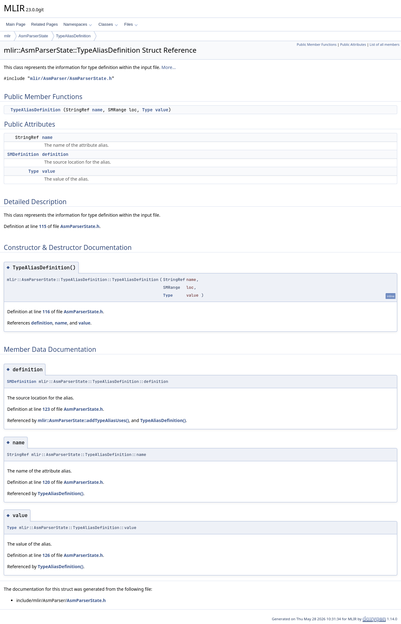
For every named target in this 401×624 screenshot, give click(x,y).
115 (42, 226)
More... (168, 67)
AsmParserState (33, 36)
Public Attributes (353, 44)
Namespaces (77, 24)
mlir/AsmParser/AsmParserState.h (71, 79)
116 (46, 312)
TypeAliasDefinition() (163, 420)
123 (46, 409)
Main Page (15, 24)
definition (55, 154)
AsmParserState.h (79, 226)
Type (147, 110)
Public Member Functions (316, 44)
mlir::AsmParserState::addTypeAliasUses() (83, 420)
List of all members (384, 44)
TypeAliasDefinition (73, 36)
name (97, 110)
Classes (108, 24)
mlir (7, 36)
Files (131, 24)
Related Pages (44, 24)
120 (46, 482)
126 (46, 555)
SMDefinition (23, 154)
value (161, 110)
